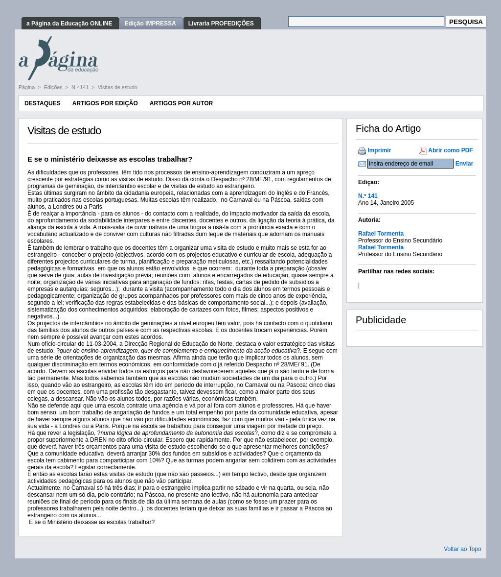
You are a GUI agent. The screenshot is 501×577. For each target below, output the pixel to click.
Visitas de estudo (117, 87)
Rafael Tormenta (381, 233)
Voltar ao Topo (462, 549)
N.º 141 (80, 87)
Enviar (464, 163)
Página (27, 87)
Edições (54, 87)
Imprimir (379, 150)
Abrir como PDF (450, 150)
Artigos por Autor (181, 103)
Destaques (42, 103)
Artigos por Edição (105, 103)
